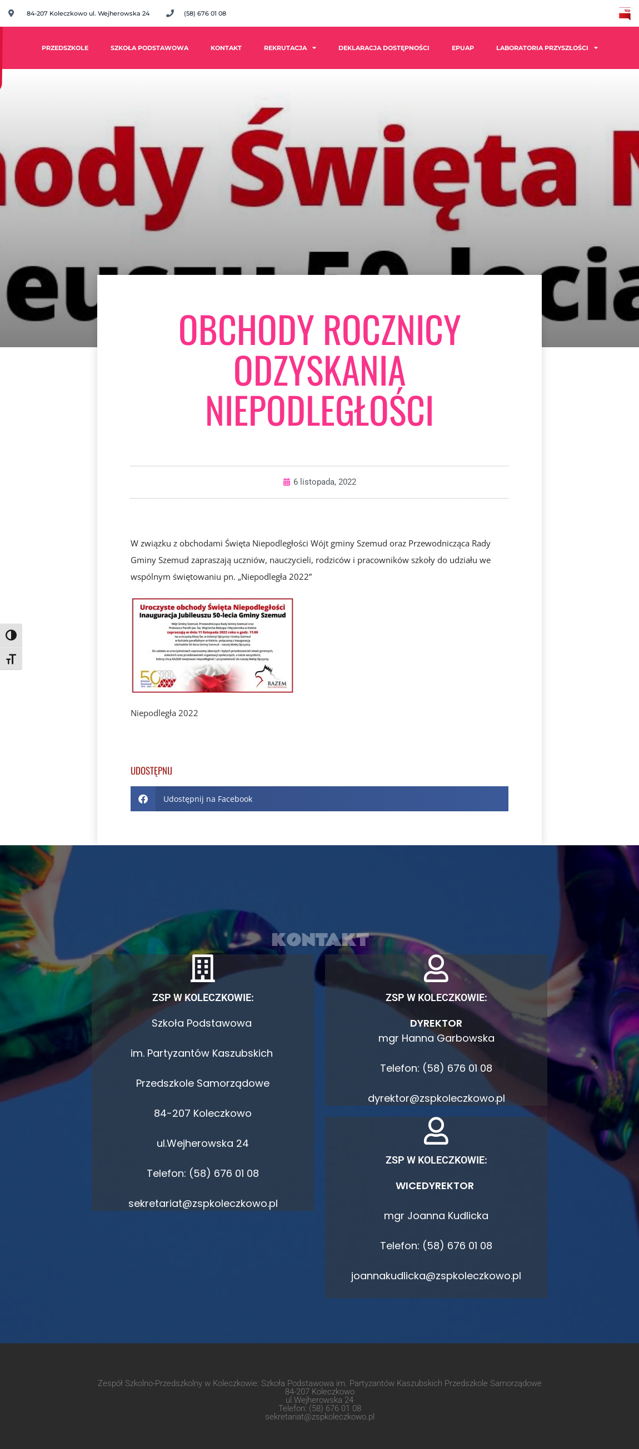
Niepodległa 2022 (164, 712)
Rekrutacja (290, 47)
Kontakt (226, 48)
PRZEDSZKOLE (65, 48)
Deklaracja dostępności (384, 48)
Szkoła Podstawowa (149, 48)
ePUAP (463, 48)
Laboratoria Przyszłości (547, 47)
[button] (319, 798)
